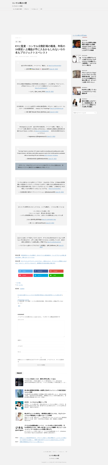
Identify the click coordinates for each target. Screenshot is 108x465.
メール (20, 346)
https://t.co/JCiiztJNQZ (55, 188)
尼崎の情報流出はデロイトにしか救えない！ (32, 442)
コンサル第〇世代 (17, 9)
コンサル (21, 285)
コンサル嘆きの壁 (19, 3)
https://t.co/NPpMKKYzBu (49, 219)
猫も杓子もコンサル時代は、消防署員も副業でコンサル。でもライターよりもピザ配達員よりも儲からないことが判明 (45, 414)
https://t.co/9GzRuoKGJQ (54, 242)
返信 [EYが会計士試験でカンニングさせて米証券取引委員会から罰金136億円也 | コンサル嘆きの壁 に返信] (19, 305)
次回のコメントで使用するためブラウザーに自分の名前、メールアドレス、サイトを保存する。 (41, 360)
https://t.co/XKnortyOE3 (54, 65)
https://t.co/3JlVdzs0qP (41, 88)
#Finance (50, 155)
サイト (19, 352)
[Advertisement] (54, 22)
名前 (19, 340)
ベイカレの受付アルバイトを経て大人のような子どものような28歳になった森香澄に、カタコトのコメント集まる (89, 61)
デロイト (26, 9)
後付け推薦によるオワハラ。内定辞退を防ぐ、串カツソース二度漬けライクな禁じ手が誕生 (89, 103)
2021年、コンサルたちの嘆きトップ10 (36, 402)
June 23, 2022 (49, 91)
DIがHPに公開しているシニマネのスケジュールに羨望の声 (89, 91)
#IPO (45, 155)
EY (41, 9)
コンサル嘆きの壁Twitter (80, 35)
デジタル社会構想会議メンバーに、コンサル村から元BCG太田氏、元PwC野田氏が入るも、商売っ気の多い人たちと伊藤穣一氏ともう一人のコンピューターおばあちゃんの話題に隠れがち (45, 427)
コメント (21, 319)
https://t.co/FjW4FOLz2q (56, 108)
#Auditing (55, 155)
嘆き (20, 282)
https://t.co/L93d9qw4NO (42, 131)
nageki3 (22, 288)
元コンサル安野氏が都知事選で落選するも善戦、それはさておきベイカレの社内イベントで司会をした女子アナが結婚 (89, 46)
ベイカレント (34, 9)
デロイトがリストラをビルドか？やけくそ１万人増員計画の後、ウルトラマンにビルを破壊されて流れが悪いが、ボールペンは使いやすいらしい (89, 77)
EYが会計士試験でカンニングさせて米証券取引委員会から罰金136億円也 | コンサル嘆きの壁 (40, 295)
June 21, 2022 (51, 136)
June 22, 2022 (54, 69)
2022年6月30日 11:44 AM (23, 299)
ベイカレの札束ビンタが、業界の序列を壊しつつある (40, 379)
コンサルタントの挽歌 (54, 458)
